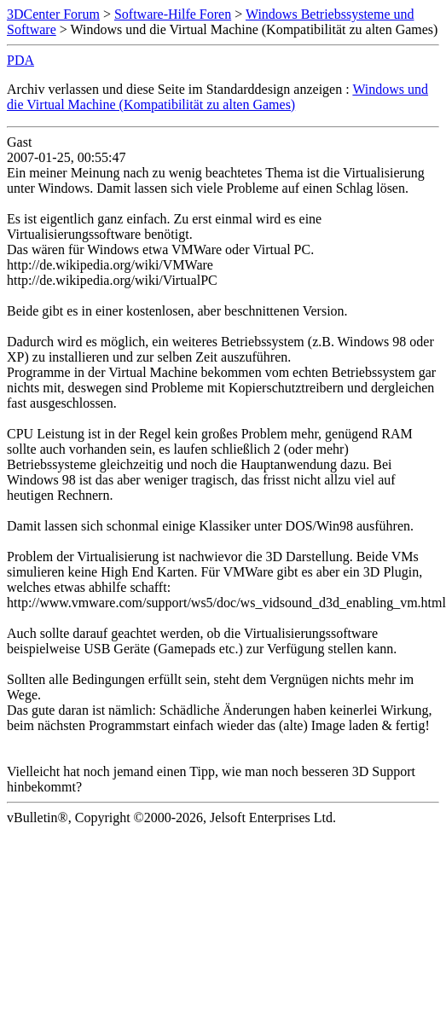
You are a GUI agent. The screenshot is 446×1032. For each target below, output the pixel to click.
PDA (20, 60)
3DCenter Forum (53, 14)
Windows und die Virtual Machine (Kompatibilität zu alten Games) (217, 97)
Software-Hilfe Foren (172, 14)
